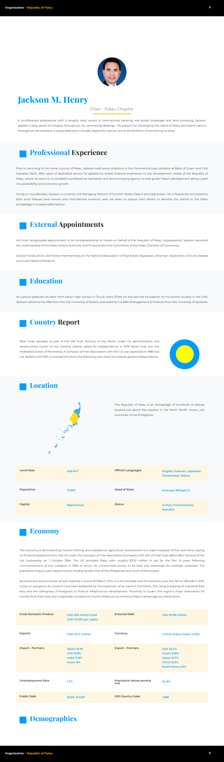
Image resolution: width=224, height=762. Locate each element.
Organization (14, 7)
